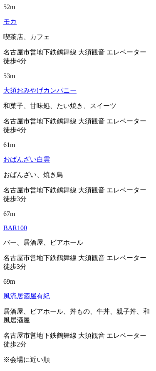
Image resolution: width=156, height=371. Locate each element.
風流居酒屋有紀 (26, 296)
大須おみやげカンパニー (40, 90)
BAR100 (15, 227)
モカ (10, 21)
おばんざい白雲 (26, 159)
